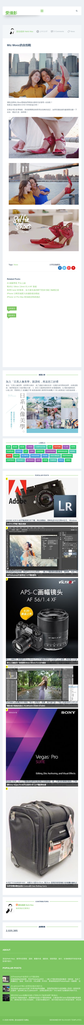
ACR (8, 447)
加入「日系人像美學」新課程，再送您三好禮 (32, 381)
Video (68, 460)
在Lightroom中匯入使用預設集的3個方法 (26, 986)
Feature (57, 447)
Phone (45, 455)
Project (20, 460)
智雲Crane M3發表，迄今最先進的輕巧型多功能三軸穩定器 (33, 290)
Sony (39, 460)
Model (72, 451)
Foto (73, 447)
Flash (66, 447)
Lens (32, 451)
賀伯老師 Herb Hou (25, 905)
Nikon (16, 455)
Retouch (30, 460)
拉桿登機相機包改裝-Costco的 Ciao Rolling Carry (27, 886)
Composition (40, 447)
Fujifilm (10, 451)
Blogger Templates (71, 1020)
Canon (30, 447)
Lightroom (50, 451)
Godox (19, 451)
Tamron (53, 460)
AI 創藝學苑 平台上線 (16, 283)
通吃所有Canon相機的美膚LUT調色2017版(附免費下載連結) (34, 995)
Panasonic (35, 455)
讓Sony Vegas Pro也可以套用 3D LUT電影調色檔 (26, 785)
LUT (25, 451)
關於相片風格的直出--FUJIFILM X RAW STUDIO (26, 706)
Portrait (10, 460)
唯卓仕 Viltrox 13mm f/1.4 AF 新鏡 (22, 286)
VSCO (61, 460)
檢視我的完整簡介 (23, 908)
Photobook (55, 455)
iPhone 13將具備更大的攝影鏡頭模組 (23, 293)
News (16, 265)
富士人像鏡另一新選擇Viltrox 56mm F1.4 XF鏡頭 (26, 663)
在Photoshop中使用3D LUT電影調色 (21, 575)
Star (45, 460)
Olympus (25, 455)
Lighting (40, 451)
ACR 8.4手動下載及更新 (16, 524)
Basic (15, 447)
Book (22, 447)
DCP (49, 447)
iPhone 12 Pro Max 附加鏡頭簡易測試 (23, 297)
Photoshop (67, 455)
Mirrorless (62, 451)
